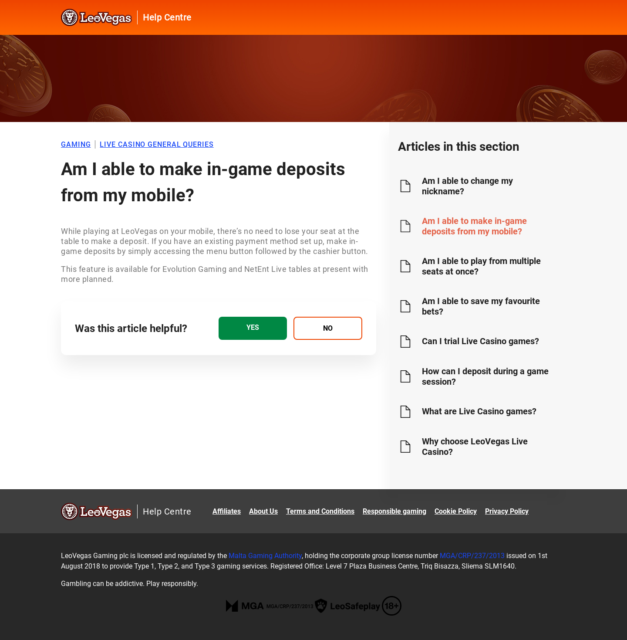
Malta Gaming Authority (265, 556)
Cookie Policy (456, 511)
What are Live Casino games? (479, 411)
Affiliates (226, 511)
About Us (263, 511)
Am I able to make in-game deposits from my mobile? (474, 226)
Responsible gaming (394, 511)
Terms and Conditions (320, 511)
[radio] (253, 328)
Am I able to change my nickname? (467, 186)
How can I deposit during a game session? (485, 376)
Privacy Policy (507, 511)
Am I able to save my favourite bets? (481, 306)
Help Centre (167, 17)
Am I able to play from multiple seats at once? (481, 266)
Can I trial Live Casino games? (480, 341)
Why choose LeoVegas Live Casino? (475, 446)
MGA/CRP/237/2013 (472, 556)
